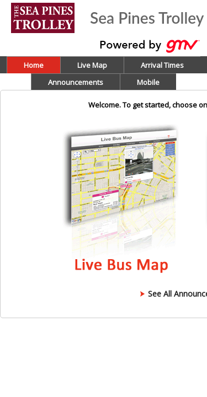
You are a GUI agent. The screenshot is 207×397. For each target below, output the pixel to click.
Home (34, 65)
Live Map (92, 65)
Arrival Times (162, 65)
